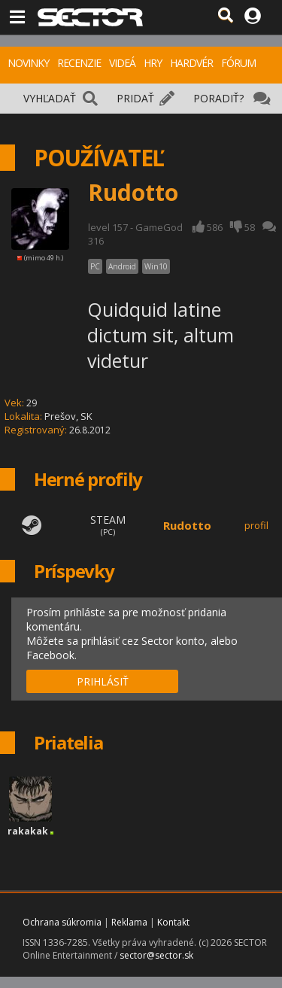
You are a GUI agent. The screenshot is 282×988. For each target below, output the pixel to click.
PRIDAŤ (135, 98)
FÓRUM (238, 63)
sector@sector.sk (156, 955)
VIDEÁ (122, 63)
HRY (153, 63)
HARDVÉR (191, 63)
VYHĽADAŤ (49, 98)
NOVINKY (28, 63)
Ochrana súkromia (62, 922)
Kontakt (173, 922)
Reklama (129, 922)
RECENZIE (79, 63)
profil (256, 525)
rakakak (28, 831)
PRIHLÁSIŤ (103, 681)
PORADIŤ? (218, 98)
